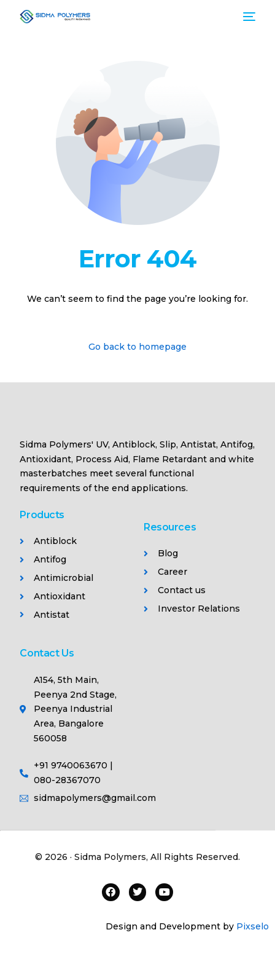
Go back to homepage (137, 346)
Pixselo (252, 926)
